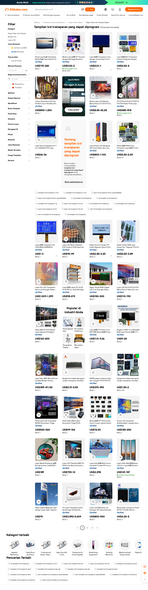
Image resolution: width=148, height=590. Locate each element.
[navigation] (18, 275)
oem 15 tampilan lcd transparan (100, 209)
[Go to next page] (97, 528)
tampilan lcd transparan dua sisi (48, 569)
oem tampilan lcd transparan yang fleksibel (52, 575)
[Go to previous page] (77, 528)
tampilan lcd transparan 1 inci (47, 193)
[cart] (113, 10)
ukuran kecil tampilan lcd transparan (54, 580)
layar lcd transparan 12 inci (72, 204)
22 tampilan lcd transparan (98, 204)
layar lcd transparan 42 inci (72, 564)
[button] (82, 9)
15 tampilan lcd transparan (75, 214)
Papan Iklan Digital (75, 22)
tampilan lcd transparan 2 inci (45, 564)
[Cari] (90, 9)
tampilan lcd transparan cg (46, 204)
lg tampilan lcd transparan (81, 198)
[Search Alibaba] (57, 9)
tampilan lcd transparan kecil (125, 564)
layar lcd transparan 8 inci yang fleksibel (106, 193)
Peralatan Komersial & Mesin (54, 22)
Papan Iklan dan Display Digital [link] (97, 22)
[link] (145, 566)
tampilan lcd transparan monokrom (123, 575)
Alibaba (37, 22)
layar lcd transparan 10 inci (46, 209)
